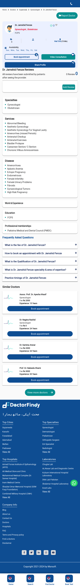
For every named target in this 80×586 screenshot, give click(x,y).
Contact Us (7, 518)
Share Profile (55, 64)
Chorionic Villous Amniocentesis (22, 150)
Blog (4, 510)
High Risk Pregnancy (17, 192)
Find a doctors (8, 539)
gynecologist (35, 10)
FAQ (4, 530)
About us (6, 514)
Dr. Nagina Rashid (27, 319)
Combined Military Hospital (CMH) (17, 493)
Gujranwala (23, 10)
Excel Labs (46, 488)
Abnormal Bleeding (16, 123)
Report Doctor (67, 15)
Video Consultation (62, 56)
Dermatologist (48, 431)
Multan (5, 444)
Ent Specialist (48, 444)
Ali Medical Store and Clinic (14, 471)
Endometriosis (14, 175)
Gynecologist (13, 104)
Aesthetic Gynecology (17, 126)
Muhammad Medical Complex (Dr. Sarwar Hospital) (17, 477)
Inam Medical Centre (11, 482)
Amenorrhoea (14, 165)
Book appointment (40, 308)
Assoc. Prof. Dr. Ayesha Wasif (33, 294)
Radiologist (47, 448)
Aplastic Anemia (15, 168)
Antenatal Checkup (16, 136)
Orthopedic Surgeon (50, 440)
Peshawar (6, 448)
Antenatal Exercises (17, 140)
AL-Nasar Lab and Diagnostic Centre (57, 468)
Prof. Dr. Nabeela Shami (30, 368)
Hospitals (6, 526)
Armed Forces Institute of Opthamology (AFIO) (19, 465)
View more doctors (40, 392)
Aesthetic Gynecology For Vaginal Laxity (27, 129)
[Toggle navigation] (3, 3)
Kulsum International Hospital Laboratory (55, 474)
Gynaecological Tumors (18, 188)
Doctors (5, 522)
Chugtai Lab (47, 464)
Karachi (5, 431)
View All (6, 451)
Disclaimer (6, 543)
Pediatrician (47, 435)
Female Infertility (15, 178)
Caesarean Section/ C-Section (21, 146)
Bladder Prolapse (15, 143)
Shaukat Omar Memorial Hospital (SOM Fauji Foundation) (19, 488)
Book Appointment (26, 56)
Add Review (68, 87)
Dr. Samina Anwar (27, 344)
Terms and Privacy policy (13, 534)
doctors (13, 10)
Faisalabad (7, 435)
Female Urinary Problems (19, 182)
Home (4, 10)
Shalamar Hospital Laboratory (55, 483)
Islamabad (7, 440)
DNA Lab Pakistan (50, 479)
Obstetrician (13, 107)
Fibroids (11, 185)
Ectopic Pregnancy (16, 172)
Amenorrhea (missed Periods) (21, 133)
